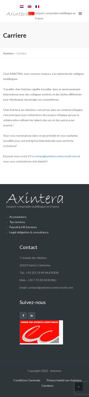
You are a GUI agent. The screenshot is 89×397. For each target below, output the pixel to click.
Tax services (17, 222)
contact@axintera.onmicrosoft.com (55, 156)
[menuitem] (22, 6)
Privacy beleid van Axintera (64, 380)
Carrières (47, 385)
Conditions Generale (26, 380)
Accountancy (17, 216)
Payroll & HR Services (23, 227)
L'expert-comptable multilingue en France (34, 200)
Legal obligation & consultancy (29, 232)
